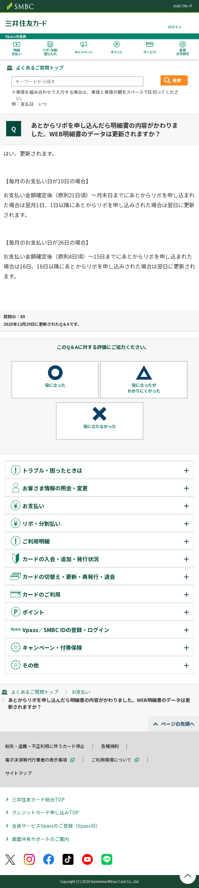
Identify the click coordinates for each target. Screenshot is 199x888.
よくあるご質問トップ (40, 67)
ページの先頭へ (178, 723)
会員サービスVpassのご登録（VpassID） (56, 825)
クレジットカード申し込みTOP (45, 812)
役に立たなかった (99, 426)
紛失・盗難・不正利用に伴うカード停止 (45, 746)
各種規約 (110, 746)
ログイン (175, 26)
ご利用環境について (111, 759)
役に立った (55, 385)
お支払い (80, 691)
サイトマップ (18, 773)
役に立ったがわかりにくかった (144, 388)
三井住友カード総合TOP (38, 799)
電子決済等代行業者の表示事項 (36, 759)
